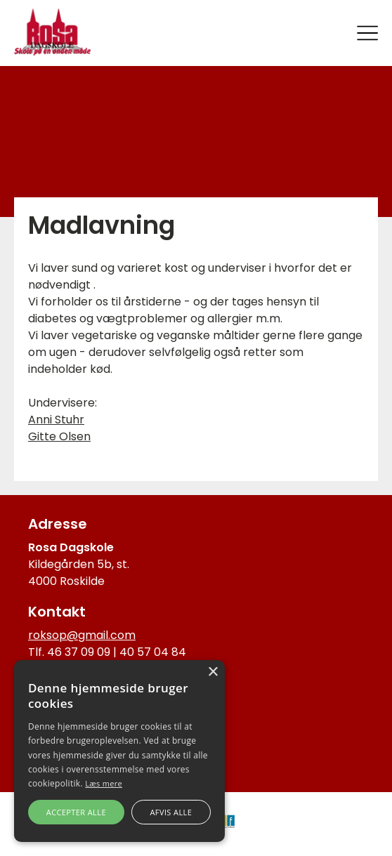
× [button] (212, 672)
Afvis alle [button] (171, 812)
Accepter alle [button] (76, 812)
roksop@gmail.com (82, 635)
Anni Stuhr (56, 419)
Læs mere (103, 783)
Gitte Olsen (59, 436)
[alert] (119, 751)
